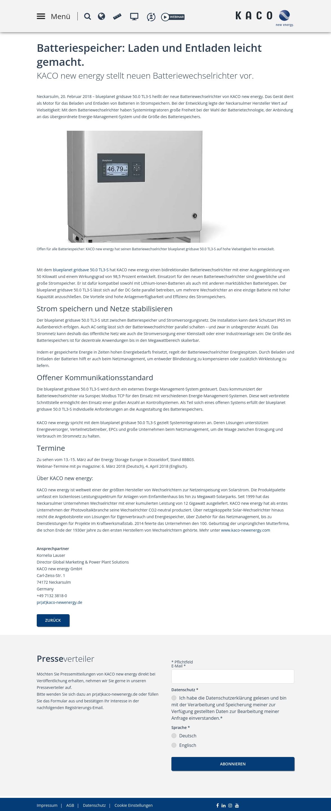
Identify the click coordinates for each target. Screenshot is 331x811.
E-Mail (178, 666)
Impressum (47, 803)
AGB (70, 803)
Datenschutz (94, 803)
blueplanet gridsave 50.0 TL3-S (81, 269)
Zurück (53, 620)
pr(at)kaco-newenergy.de (59, 602)
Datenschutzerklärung (229, 698)
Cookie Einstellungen (134, 803)
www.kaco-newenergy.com (245, 530)
